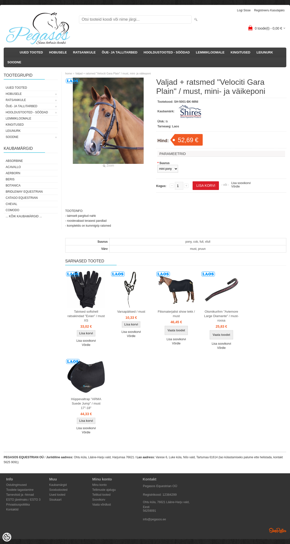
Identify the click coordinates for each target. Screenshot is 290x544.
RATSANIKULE (84, 52)
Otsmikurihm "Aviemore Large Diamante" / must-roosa (221, 316)
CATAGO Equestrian (22, 198)
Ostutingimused (16, 485)
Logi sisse (244, 10)
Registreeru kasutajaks (269, 10)
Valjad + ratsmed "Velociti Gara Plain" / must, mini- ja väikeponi (113, 73)
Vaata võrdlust (101, 504)
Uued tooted (57, 494)
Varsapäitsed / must (131, 311)
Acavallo (13, 167)
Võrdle (235, 186)
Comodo (12, 210)
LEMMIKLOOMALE (210, 52)
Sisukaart (55, 499)
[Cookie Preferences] (6, 537)
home (68, 73)
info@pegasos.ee (154, 519)
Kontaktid (12, 509)
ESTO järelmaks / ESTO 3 (23, 499)
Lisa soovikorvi (241, 183)
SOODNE (14, 62)
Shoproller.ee (277, 530)
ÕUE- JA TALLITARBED (119, 52)
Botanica (13, 185)
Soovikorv (98, 499)
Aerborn (13, 173)
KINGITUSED (240, 52)
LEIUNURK (265, 52)
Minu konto (99, 485)
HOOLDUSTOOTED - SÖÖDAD (167, 52)
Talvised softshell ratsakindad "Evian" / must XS (86, 316)
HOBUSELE (58, 52)
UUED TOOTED (31, 52)
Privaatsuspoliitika (18, 504)
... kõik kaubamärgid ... (24, 216)
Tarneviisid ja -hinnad (20, 494)
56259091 (149, 510)
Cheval (11, 204)
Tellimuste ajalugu (104, 490)
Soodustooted (58, 490)
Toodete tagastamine (19, 490)
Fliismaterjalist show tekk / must (176, 314)
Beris (10, 179)
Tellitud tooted (101, 494)
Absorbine (14, 161)
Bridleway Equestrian (24, 191)
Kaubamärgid (58, 485)
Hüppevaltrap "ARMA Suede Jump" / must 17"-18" (86, 403)
